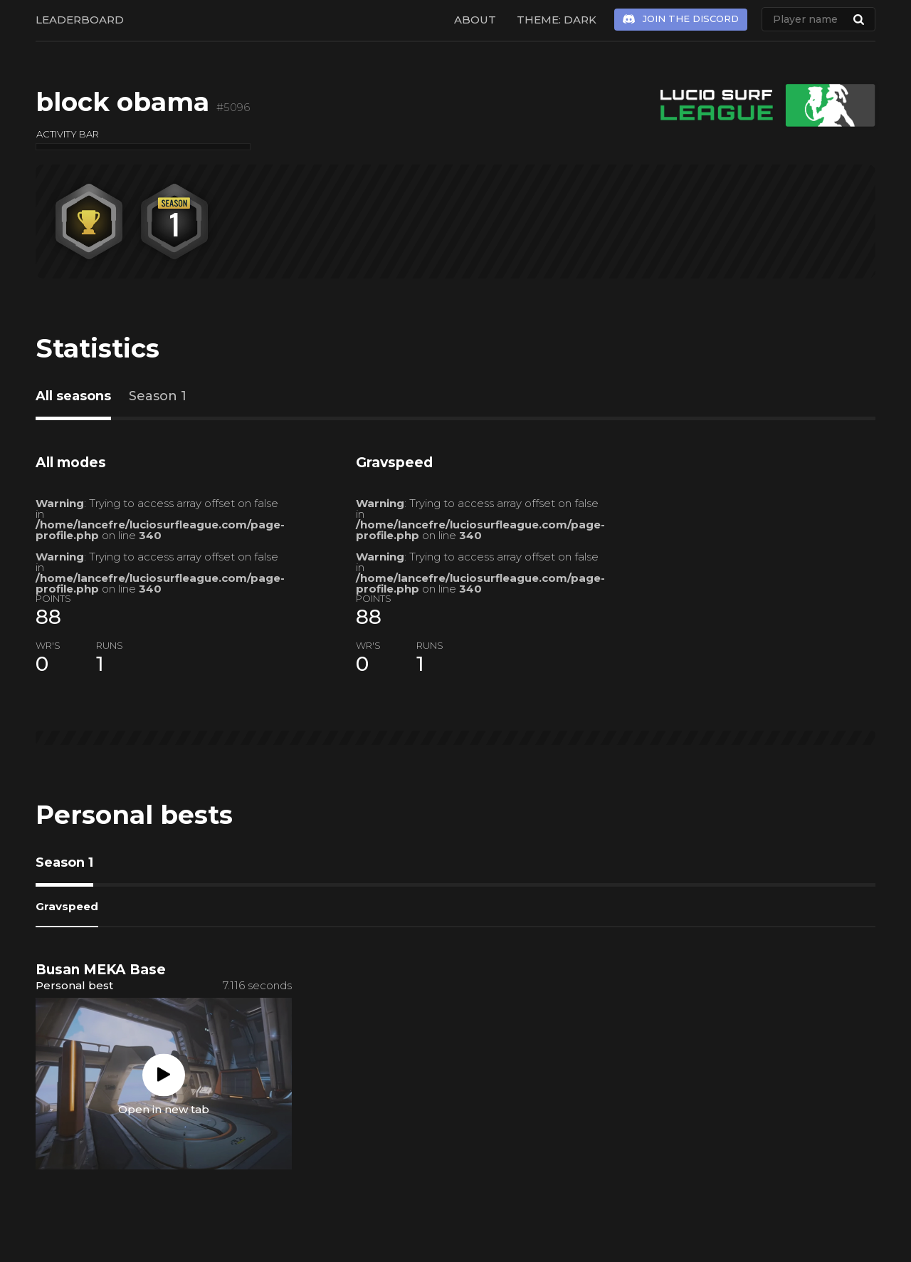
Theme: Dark (556, 19)
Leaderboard (80, 19)
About (475, 19)
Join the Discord (691, 18)
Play (163, 1074)
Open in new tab (163, 1108)
